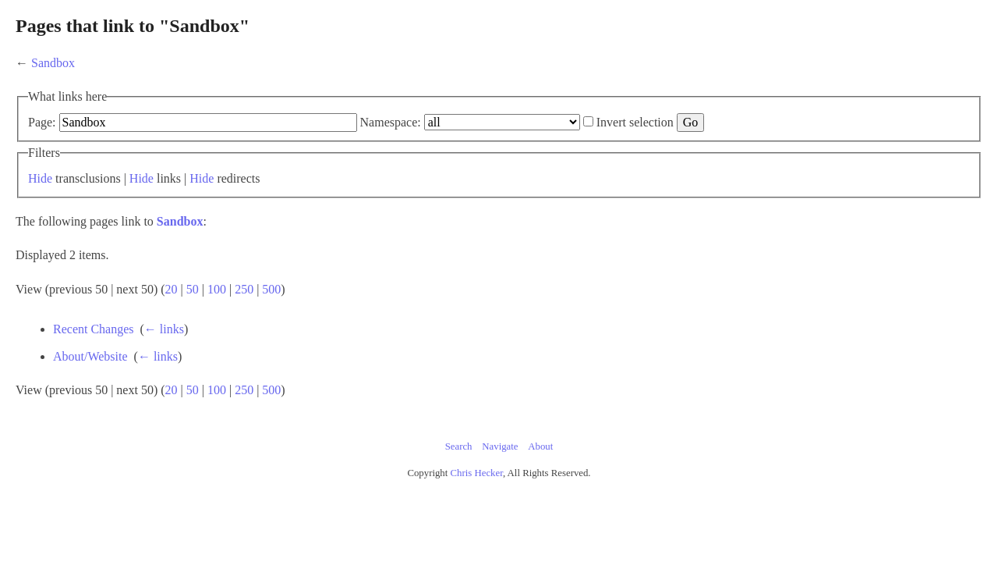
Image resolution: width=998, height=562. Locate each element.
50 (379, 310)
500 (458, 310)
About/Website (296, 377)
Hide (227, 199)
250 (431, 310)
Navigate (500, 467)
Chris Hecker (477, 494)
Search (458, 467)
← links (370, 350)
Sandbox (240, 62)
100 (404, 310)
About (540, 467)
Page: (229, 122)
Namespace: (577, 122)
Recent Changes (299, 350)
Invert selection (257, 143)
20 (358, 310)
